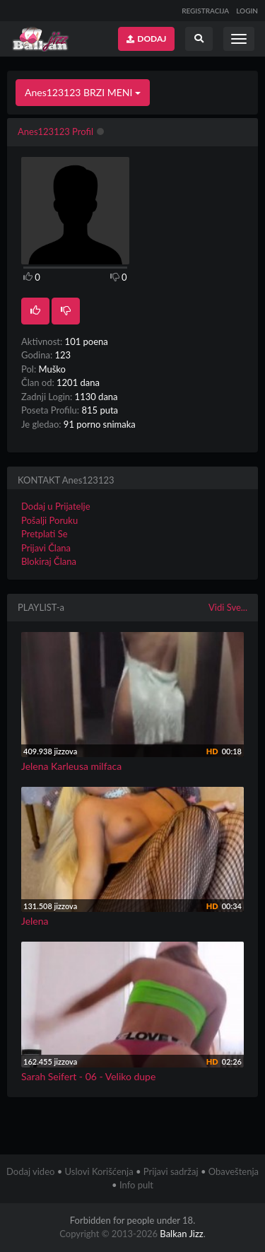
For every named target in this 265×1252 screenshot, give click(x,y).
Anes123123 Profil (55, 131)
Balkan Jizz (181, 1233)
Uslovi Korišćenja (99, 1171)
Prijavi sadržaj (171, 1171)
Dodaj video (30, 1171)
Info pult (136, 1184)
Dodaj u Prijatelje (55, 506)
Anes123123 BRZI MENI (83, 92)
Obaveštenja (233, 1171)
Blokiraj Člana (48, 561)
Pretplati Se (44, 533)
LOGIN (247, 10)
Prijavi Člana (46, 548)
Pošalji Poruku (49, 520)
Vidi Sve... (227, 607)
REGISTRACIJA (205, 10)
